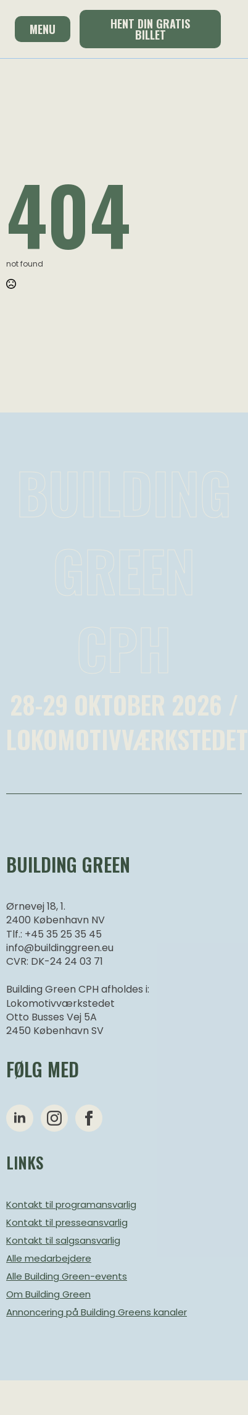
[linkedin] (19, 1118)
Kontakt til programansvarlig (71, 1204)
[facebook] (88, 1118)
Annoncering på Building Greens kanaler (96, 1312)
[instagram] (54, 1118)
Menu (43, 29)
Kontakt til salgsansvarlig (63, 1240)
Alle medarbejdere (48, 1258)
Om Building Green (48, 1294)
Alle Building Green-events (66, 1276)
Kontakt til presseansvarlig (67, 1222)
